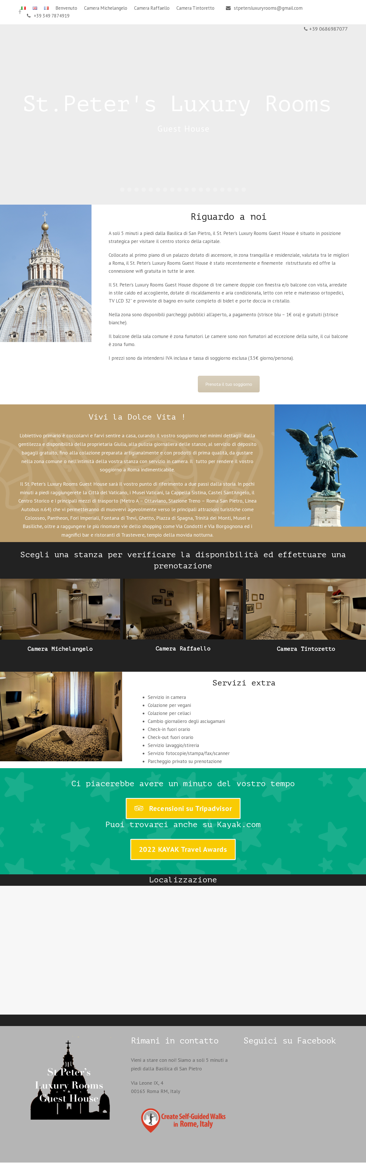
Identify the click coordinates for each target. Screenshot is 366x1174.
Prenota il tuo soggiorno (228, 384)
